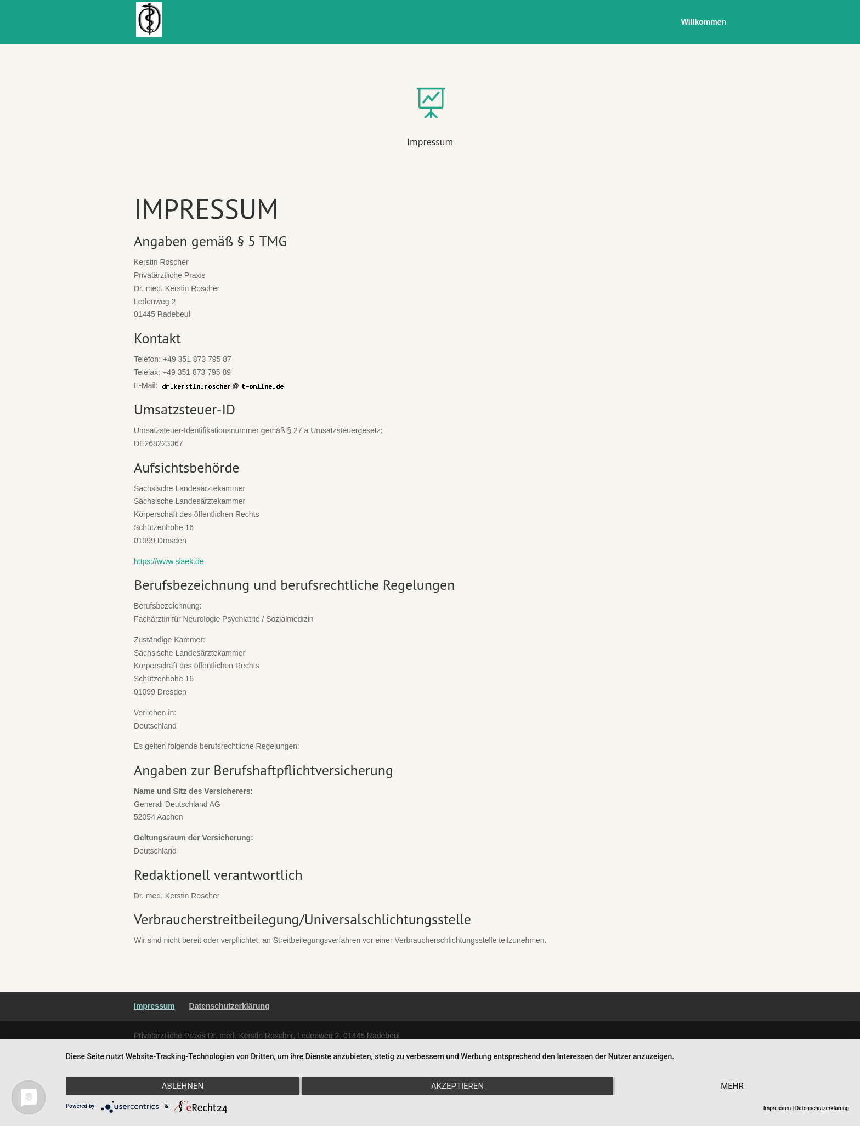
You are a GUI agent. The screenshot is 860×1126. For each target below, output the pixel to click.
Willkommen (703, 22)
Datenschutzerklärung (229, 1006)
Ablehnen (182, 1086)
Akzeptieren (457, 1086)
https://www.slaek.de (169, 561)
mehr (732, 1086)
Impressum (430, 141)
